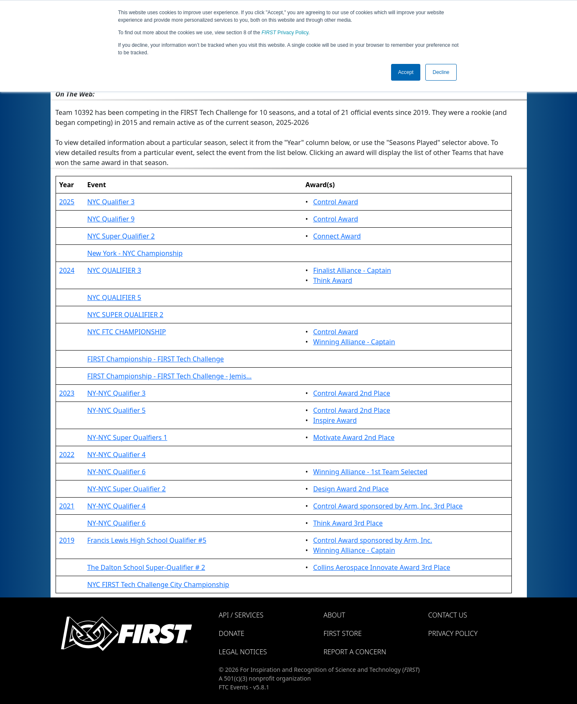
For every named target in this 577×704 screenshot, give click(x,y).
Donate (231, 633)
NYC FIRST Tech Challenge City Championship (158, 584)
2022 (67, 454)
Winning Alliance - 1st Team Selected (370, 471)
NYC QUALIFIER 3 (114, 270)
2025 (67, 201)
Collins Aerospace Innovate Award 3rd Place (381, 567)
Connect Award (337, 236)
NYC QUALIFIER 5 (114, 297)
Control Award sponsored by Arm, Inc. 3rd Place (388, 506)
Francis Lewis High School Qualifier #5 (146, 540)
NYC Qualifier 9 (111, 219)
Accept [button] (406, 72)
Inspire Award (334, 420)
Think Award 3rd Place (348, 523)
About (334, 615)
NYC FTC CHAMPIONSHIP (126, 331)
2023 (67, 393)
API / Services (241, 615)
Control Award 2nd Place (351, 393)
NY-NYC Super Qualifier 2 (126, 488)
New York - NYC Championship (135, 253)
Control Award (335, 201)
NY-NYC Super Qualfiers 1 (127, 437)
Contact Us (447, 615)
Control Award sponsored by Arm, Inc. (372, 540)
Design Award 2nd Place (351, 488)
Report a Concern (354, 651)
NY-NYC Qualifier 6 (116, 471)
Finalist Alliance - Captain (352, 270)
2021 (67, 506)
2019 (67, 540)
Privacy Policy (285, 33)
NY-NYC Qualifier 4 (116, 454)
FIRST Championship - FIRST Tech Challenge (155, 358)
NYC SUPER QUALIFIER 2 (125, 314)
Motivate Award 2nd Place (353, 437)
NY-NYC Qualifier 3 (116, 393)
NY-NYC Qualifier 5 (116, 410)
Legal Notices (243, 651)
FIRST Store (342, 633)
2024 (67, 270)
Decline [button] (440, 72)
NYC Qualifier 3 (111, 201)
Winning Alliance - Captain (354, 341)
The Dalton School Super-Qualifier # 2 (146, 567)
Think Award (332, 280)
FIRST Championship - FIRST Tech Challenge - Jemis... (169, 376)
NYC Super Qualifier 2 (121, 236)
